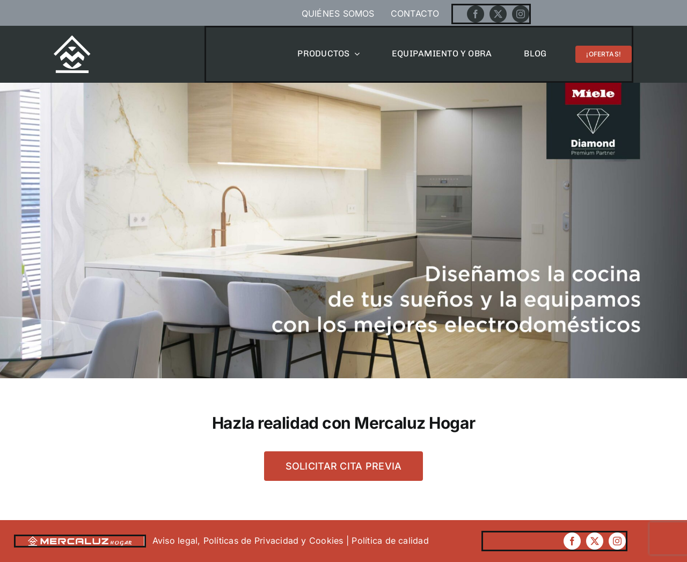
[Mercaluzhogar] (72, 39)
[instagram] (520, 14)
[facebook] (475, 14)
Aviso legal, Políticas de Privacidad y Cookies (249, 540)
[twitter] (498, 14)
